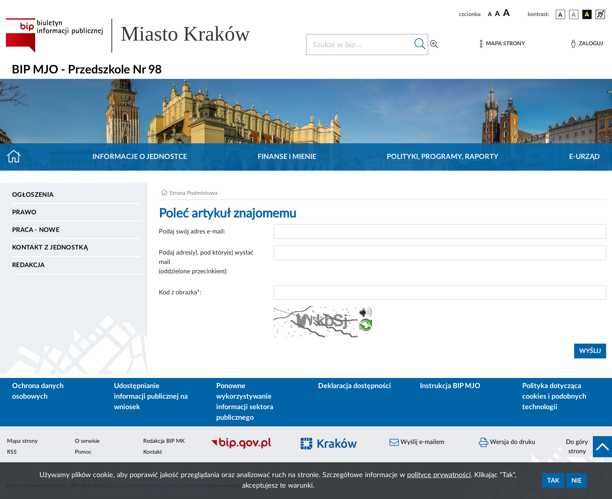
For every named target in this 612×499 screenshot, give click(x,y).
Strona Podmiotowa (193, 193)
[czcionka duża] (514, 13)
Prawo (24, 212)
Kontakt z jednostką (50, 247)
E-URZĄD (584, 156)
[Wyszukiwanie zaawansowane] (434, 44)
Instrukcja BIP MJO (450, 386)
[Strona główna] (17, 157)
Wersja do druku (507, 442)
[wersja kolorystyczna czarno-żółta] (587, 14)
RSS (12, 452)
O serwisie (87, 441)
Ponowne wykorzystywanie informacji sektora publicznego (244, 402)
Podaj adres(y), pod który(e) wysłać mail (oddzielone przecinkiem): (206, 261)
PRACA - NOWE (35, 230)
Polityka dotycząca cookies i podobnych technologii (554, 397)
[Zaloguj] (587, 44)
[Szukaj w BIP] (359, 44)
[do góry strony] (586, 446)
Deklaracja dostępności (354, 386)
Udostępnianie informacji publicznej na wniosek (151, 397)
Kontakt (152, 452)
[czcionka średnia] (497, 14)
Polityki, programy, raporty (442, 156)
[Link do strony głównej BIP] (139, 35)
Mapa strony (22, 441)
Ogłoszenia (32, 195)
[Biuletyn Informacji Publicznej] (249, 448)
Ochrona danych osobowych (38, 391)
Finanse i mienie (287, 156)
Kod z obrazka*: (180, 292)
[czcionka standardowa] (490, 14)
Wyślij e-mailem (417, 442)
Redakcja (28, 265)
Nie (576, 481)
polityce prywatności (439, 475)
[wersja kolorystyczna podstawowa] (560, 14)
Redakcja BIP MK (164, 441)
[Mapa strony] (502, 44)
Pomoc (83, 452)
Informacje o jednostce (140, 156)
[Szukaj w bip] (420, 44)
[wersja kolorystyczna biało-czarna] (574, 14)
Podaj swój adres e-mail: (192, 231)
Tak (553, 481)
